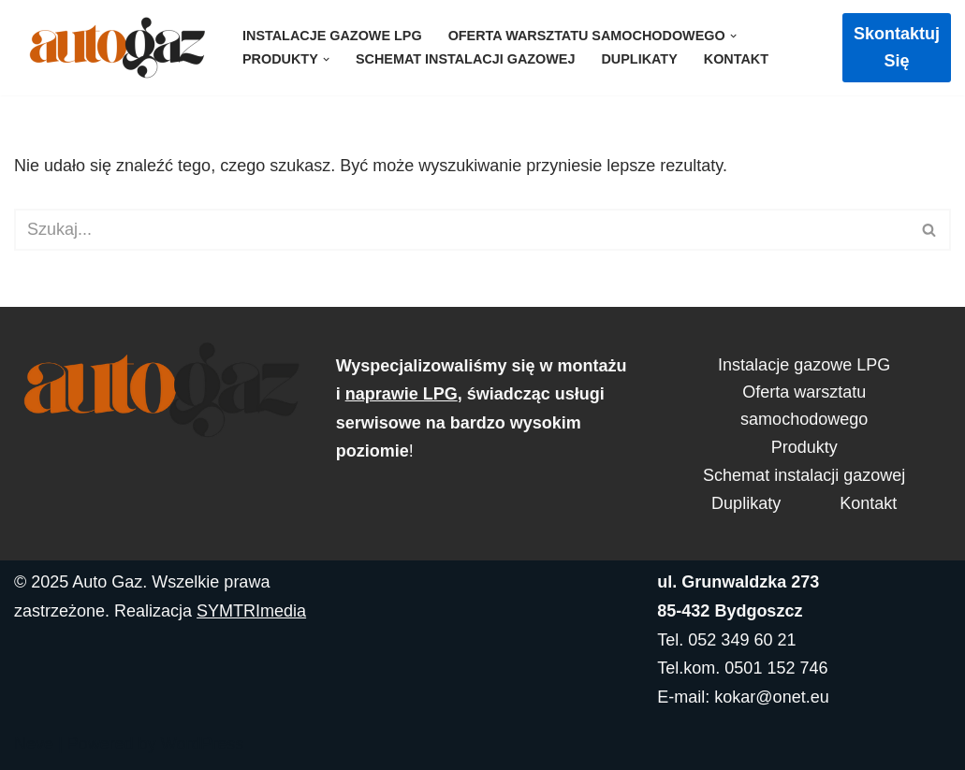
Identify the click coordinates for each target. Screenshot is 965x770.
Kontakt (736, 58)
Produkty (804, 447)
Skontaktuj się (897, 47)
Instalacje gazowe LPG (332, 35)
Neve (33, 743)
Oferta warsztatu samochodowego (804, 406)
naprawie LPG (401, 394)
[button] (733, 36)
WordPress (202, 743)
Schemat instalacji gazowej (466, 58)
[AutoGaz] (112, 48)
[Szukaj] (461, 230)
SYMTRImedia (251, 611)
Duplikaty (639, 58)
